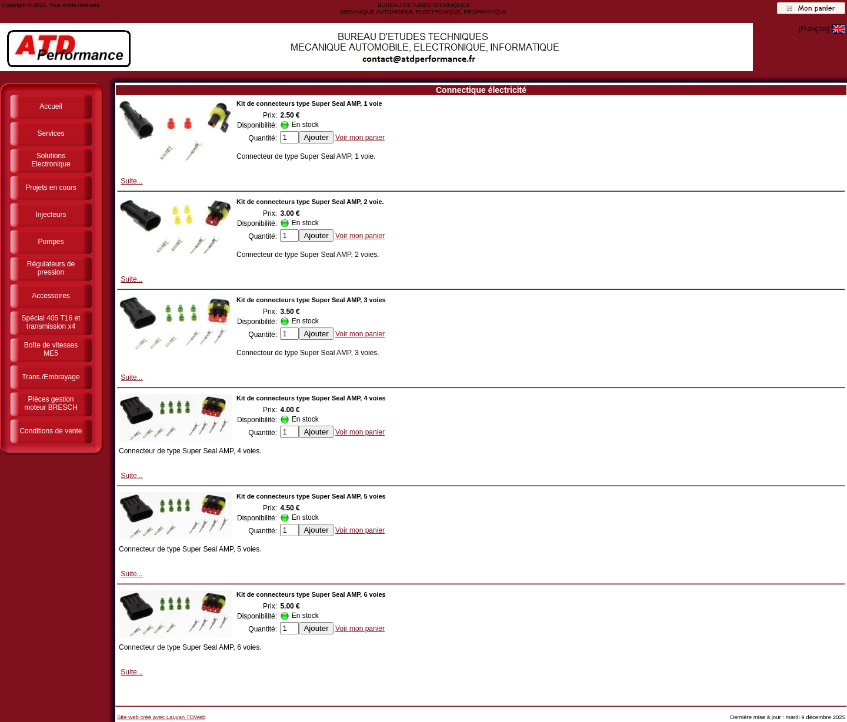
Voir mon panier (360, 137)
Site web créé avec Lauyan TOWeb (161, 717)
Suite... (131, 181)
